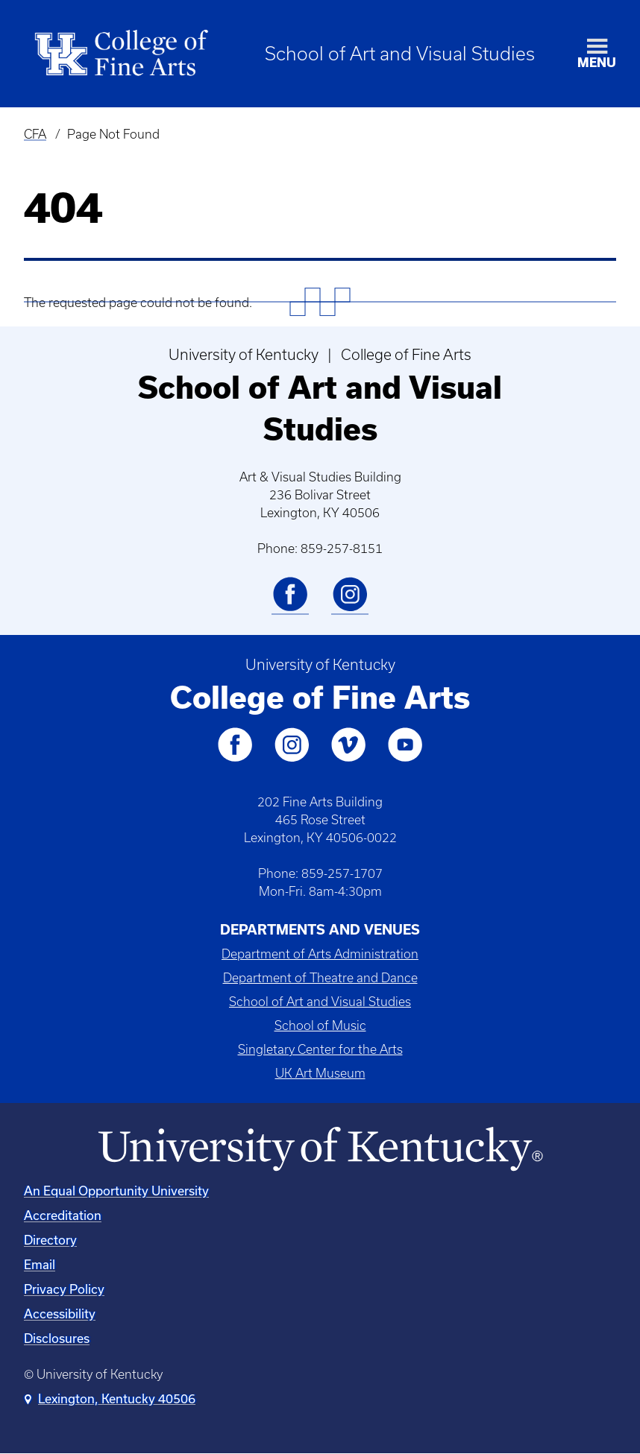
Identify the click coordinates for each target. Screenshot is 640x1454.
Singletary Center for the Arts (320, 1049)
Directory (50, 1240)
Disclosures (57, 1338)
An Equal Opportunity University (116, 1190)
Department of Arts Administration (320, 954)
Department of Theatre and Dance (320, 977)
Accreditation (62, 1215)
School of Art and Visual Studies (400, 53)
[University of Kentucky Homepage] (320, 1149)
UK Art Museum (320, 1073)
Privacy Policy (64, 1289)
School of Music (320, 1025)
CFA (35, 134)
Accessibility (59, 1313)
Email (39, 1264)
